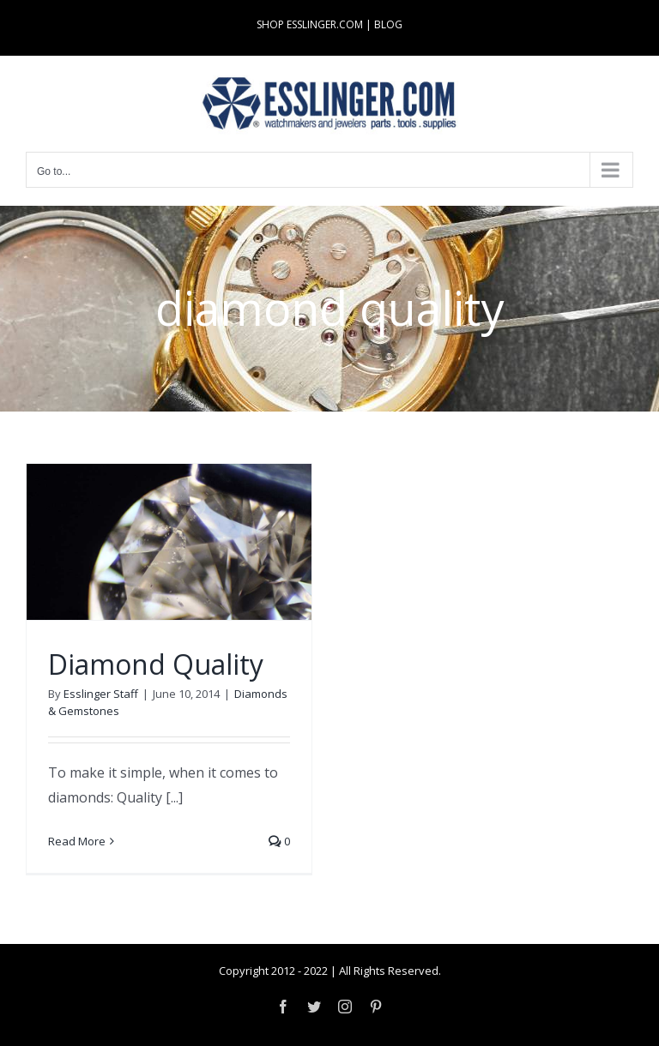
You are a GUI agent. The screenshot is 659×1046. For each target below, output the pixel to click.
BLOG (388, 24)
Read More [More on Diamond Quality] (77, 841)
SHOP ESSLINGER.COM (310, 24)
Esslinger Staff (100, 693)
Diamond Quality (155, 664)
